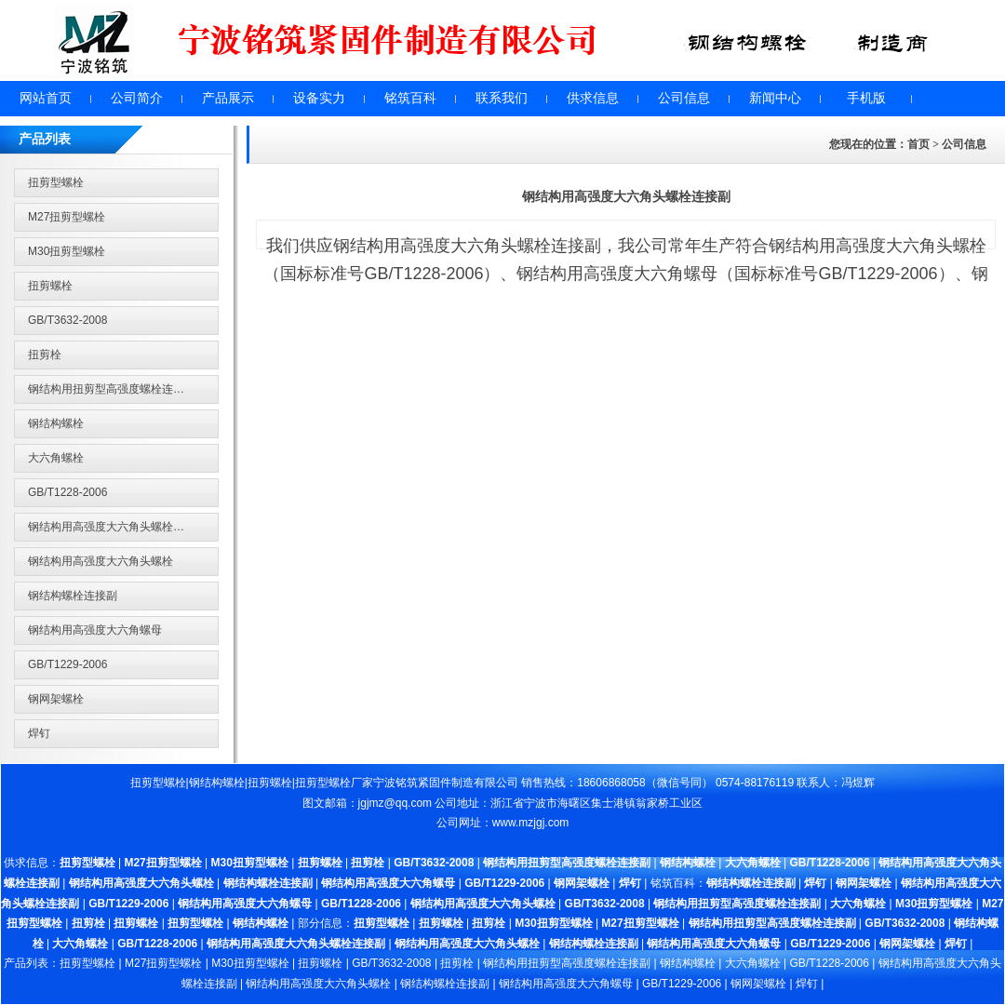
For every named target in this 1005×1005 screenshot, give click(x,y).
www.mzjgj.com (531, 822)
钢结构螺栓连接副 (72, 595)
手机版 (866, 98)
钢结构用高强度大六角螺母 (95, 629)
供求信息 (593, 98)
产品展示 (228, 98)
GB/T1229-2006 (67, 664)
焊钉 (39, 733)
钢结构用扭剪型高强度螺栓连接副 (111, 388)
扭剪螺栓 (50, 285)
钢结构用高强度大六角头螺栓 (100, 561)
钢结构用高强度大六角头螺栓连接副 (117, 526)
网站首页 (46, 98)
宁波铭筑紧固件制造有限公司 (445, 782)
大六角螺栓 (56, 457)
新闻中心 (775, 98)
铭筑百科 (410, 98)
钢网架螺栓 (56, 698)
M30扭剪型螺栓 (66, 251)
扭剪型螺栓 (56, 182)
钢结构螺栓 (56, 423)
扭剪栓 (44, 354)
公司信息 (684, 98)
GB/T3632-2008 (67, 320)
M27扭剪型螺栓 (66, 216)
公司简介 (137, 98)
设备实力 (319, 98)
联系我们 (502, 98)
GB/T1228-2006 (67, 492)
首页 (918, 144)
